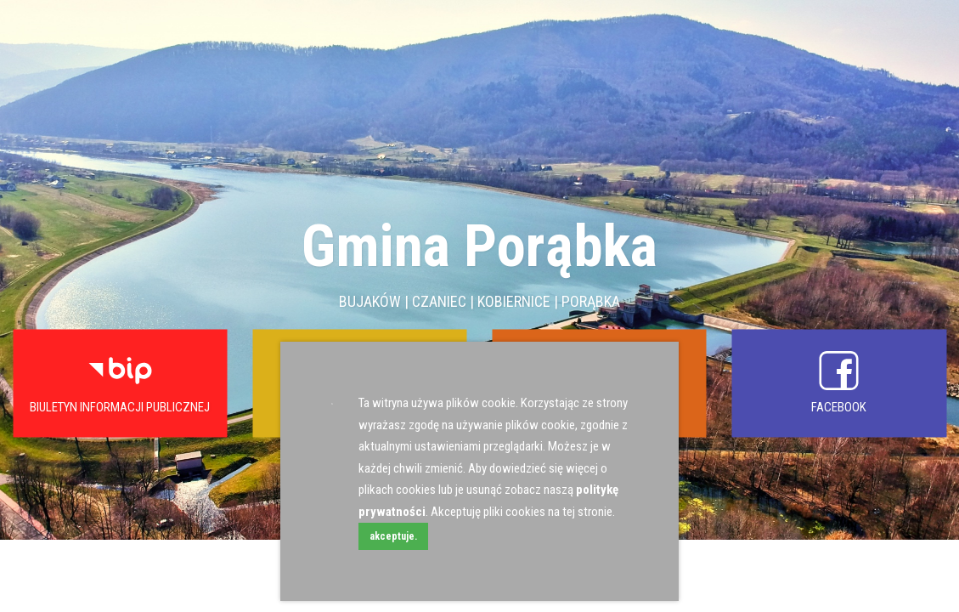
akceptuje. (393, 536)
